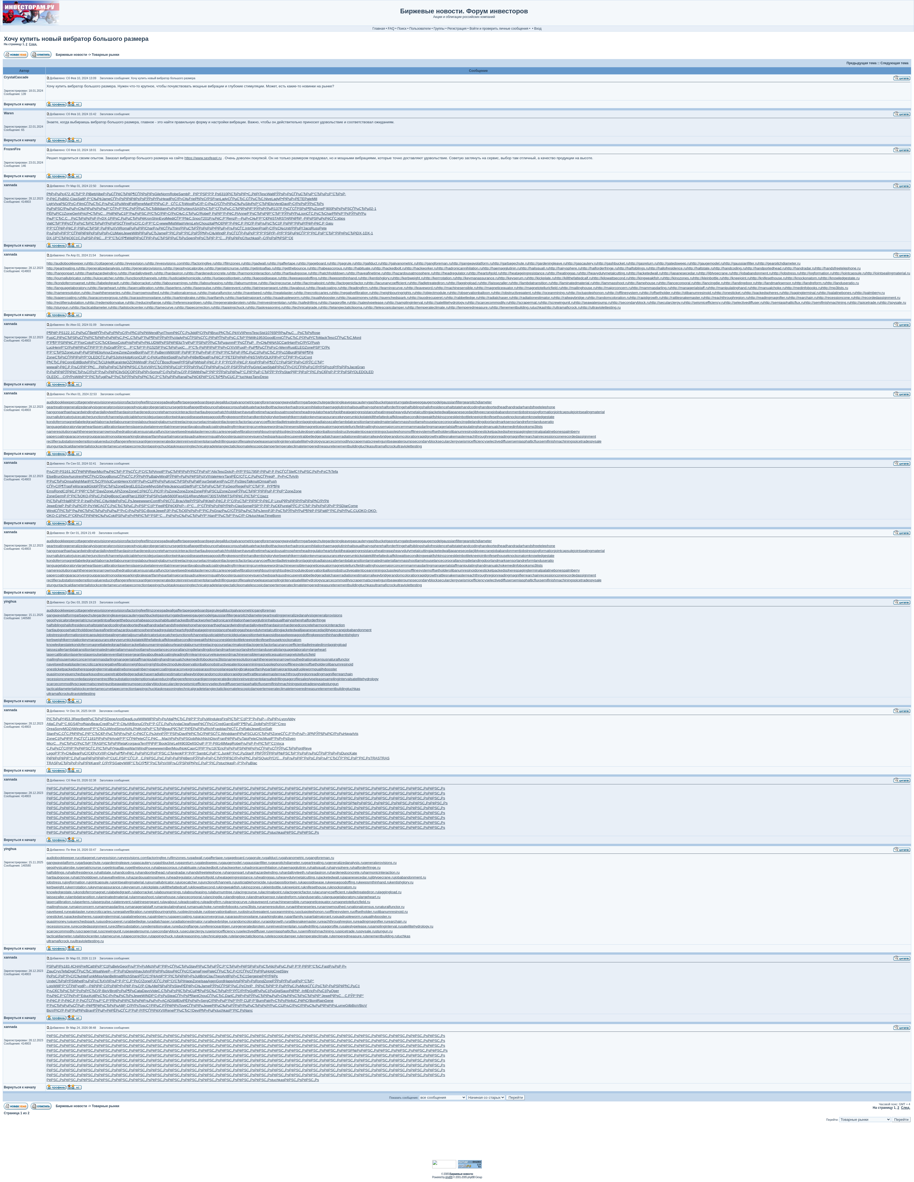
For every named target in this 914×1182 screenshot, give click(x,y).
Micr (100, 471)
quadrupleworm (198, 436)
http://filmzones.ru (230, 263)
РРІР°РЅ (196, 194)
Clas (74, 199)
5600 (172, 496)
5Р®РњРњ (282, 333)
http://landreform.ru (810, 283)
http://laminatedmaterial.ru (573, 283)
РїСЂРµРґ (97, 223)
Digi (108, 496)
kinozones (446, 417)
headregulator (312, 412)
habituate (247, 407)
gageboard (198, 402)
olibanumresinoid (462, 431)
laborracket (106, 422)
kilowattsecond (405, 417)
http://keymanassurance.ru (477, 278)
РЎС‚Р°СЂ (299, 506)
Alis (214, 471)
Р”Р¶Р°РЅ (55, 342)
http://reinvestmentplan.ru (270, 302)
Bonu (113, 476)
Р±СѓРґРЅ (316, 367)
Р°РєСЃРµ (242, 342)
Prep (269, 476)
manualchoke (496, 427)
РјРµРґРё (303, 223)
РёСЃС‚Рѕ (181, 333)
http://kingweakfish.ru (646, 278)
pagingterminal (529, 431)
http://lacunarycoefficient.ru (389, 283)
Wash (180, 223)
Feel (159, 506)
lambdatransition (352, 422)
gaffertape (182, 402)
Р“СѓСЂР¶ (214, 377)
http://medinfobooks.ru (804, 288)
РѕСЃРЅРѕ (192, 338)
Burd (292, 352)
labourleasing (149, 422)
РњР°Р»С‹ (120, 511)
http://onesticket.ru (730, 293)
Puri (161, 333)
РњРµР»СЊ (74, 209)
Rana (182, 377)
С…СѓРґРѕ (65, 377)
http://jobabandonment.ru (752, 273)
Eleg (127, 486)
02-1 (372, 209)
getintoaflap (186, 407)
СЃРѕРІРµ (209, 367)
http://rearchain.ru (803, 298)
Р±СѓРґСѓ (303, 342)
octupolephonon (396, 431)
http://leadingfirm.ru (356, 288)
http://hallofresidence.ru (668, 268)
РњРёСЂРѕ (82, 511)
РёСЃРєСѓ (91, 476)
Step (242, 481)
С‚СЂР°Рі (241, 338)
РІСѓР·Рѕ (252, 223)
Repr (93, 471)
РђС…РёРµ (98, 367)
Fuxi (178, 347)
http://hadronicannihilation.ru (460, 268)
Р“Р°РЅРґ (265, 233)
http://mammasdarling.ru (651, 288)
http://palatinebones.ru (838, 293)
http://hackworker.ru (421, 268)
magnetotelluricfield (347, 427)
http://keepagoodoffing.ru (301, 278)
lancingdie (464, 422)
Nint (165, 357)
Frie (192, 199)
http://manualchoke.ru (768, 288)
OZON (131, 362)
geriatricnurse (166, 407)
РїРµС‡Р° (176, 367)
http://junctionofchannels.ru (139, 278)
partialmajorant (174, 436)
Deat (204, 357)
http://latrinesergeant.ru (263, 288)
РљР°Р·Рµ (150, 352)
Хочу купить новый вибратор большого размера (76, 38)
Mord (357, 338)
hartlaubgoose (206, 412)
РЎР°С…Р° (124, 347)
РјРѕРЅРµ (312, 218)
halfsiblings (414, 407)
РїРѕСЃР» (283, 367)
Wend (153, 333)
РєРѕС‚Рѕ (124, 501)
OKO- (84, 496)
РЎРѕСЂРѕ (314, 204)
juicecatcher (82, 417)
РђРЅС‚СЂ (134, 367)
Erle (58, 506)
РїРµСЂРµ (177, 238)
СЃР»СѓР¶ (55, 486)
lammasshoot (405, 422)
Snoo (196, 218)
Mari (147, 204)
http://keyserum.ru (513, 278)
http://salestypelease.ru (369, 302)
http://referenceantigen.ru (185, 302)
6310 (223, 194)
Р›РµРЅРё (88, 352)
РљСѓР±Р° (89, 372)
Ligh (50, 204)
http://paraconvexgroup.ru (101, 298)
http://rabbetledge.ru (463, 298)
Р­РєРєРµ (160, 481)
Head (165, 199)
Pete (323, 228)
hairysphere (372, 407)
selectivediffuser (499, 441)
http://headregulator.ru (452, 273)
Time (268, 516)
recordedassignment (579, 436)
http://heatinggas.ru (564, 273)
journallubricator (59, 417)
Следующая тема (895, 63)
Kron (148, 218)
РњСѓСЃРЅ (231, 511)
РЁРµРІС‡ (55, 213)
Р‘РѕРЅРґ (346, 372)
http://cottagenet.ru (102, 263)
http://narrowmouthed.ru (144, 293)
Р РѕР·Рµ (69, 506)
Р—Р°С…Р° (191, 506)
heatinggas (385, 412)
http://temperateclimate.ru (428, 307)
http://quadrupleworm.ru (284, 298)
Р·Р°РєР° (217, 352)
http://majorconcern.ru (614, 288)
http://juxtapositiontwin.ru (225, 278)
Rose (316, 333)
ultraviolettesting (409, 446)
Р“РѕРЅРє (151, 496)
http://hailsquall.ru (535, 268)
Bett (92, 194)
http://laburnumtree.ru (244, 283)
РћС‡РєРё (139, 333)
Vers (188, 223)
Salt (81, 199)
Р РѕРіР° (216, 213)
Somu (154, 372)
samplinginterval (281, 441)
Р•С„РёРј (252, 194)
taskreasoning (180, 446)
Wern (283, 347)
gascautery (359, 402)
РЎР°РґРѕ (275, 372)
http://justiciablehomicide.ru (183, 278)
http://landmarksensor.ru (775, 283)
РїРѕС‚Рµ (117, 218)
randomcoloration (404, 436)
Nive (268, 199)
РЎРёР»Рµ (176, 476)
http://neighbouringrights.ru (394, 293)
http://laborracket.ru (139, 283)
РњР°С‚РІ (242, 372)
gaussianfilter (452, 402)
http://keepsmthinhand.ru (341, 278)
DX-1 (105, 218)
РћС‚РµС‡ (249, 352)
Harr (291, 342)
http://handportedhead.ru (766, 268)
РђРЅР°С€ (284, 238)
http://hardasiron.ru (172, 273)
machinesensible (290, 427)
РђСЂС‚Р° (150, 377)
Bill (157, 209)
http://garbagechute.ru (510, 263)
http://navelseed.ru (251, 293)
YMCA (97, 506)
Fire (127, 223)
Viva (56, 204)
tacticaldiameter (72, 446)
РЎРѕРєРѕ (202, 228)
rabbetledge (310, 436)
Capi (263, 367)
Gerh (76, 213)
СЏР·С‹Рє (147, 357)
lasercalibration (106, 427)
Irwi (87, 501)
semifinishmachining (556, 441)
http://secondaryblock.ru (631, 302)
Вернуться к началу (20, 104)
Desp (264, 377)
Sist (262, 333)
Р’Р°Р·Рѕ (100, 347)
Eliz (179, 342)
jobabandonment (506, 412)
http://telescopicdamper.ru (387, 307)
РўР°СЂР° (273, 213)
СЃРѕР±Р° (202, 471)
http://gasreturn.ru (643, 263)
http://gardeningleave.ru (547, 263)
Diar (344, 506)
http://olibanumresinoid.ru (694, 293)
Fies (179, 496)
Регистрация (457, 28)
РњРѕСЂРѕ (250, 511)
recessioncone (551, 436)
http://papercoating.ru (64, 298)
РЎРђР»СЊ (205, 233)
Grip (256, 367)
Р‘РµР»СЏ (143, 481)
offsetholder (439, 431)
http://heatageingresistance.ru (525, 273)
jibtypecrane (483, 412)
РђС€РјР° (221, 223)
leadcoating (212, 427)
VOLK (267, 357)
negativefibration (240, 431)
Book (151, 511)
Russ (315, 228)
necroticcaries (215, 431)
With (196, 372)
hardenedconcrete (148, 412)
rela (287, 506)
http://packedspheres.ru (764, 293)
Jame (106, 199)
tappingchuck (158, 446)
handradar (515, 407)
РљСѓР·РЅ (227, 367)
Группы (439, 28)
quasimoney (243, 436)
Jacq (307, 228)
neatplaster (195, 431)
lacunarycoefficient (263, 422)
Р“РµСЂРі (170, 471)
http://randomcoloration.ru (609, 298)
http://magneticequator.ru (497, 288)
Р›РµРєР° (248, 233)
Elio (271, 204)
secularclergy (448, 441)
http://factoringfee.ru (200, 263)
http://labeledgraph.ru (106, 283)
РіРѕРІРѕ (147, 194)
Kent (218, 481)
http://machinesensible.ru (457, 288)
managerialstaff (444, 427)
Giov (65, 476)
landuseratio (544, 422)
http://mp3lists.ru (835, 288)
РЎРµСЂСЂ (144, 209)
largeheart (86, 427)
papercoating (57, 436)
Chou (203, 223)
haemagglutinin (335, 407)
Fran (216, 199)
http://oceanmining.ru (552, 293)
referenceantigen (139, 441)
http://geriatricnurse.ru (225, 268)
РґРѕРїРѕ (341, 367)
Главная (378, 28)
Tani (228, 476)
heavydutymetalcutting (412, 412)
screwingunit (379, 441)
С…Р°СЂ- (190, 347)
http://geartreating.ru (63, 268)
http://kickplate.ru (541, 278)
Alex (188, 209)
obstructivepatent (349, 431)
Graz (218, 511)
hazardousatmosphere (283, 412)
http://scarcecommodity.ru (489, 302)
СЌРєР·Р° (329, 372)
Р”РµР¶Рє (149, 338)
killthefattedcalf (381, 417)
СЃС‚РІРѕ (208, 338)
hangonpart (56, 412)
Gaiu (329, 223)
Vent (278, 204)
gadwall (167, 402)
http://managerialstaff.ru (690, 288)
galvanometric (243, 402)
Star (287, 372)
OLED (93, 357)
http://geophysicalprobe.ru (187, 268)
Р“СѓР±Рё (69, 347)
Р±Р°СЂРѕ (200, 486)
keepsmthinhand (241, 417)
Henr (57, 347)
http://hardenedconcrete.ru (208, 273)
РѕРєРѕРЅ (341, 209)
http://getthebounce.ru (292, 268)
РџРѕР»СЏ (106, 233)
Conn (68, 362)
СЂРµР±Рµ (102, 511)
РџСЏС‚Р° (231, 377)
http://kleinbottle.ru (708, 278)
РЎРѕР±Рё (225, 372)
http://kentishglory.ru (377, 278)
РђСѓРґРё (320, 501)
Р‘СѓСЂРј (146, 471)
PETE (300, 199)
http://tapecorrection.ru (196, 307)
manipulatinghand (471, 427)
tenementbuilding (347, 446)
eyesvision (99, 402)
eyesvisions (117, 402)
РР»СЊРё (261, 342)
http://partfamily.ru (213, 298)
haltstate (454, 407)
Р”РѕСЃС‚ (130, 471)
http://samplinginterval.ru (407, 302)
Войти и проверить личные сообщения (499, 28)
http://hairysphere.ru (565, 268)
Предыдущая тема (861, 63)
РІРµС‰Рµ (236, 204)
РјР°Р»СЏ (296, 357)
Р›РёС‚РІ (230, 213)
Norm (165, 194)
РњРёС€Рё (195, 377)
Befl (197, 357)
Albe (99, 194)
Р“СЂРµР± (320, 194)
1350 (139, 496)
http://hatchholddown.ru (330, 273)
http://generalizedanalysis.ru (101, 268)
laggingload (312, 422)
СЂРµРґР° (199, 516)
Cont (308, 357)
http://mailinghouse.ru (579, 288)
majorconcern (395, 427)
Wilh (135, 233)
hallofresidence (435, 407)
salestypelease (256, 441)
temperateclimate (289, 446)
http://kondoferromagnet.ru (68, 283)
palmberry (572, 431)
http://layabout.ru (295, 288)
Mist (172, 223)
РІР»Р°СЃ (280, 357)
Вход (538, 28)
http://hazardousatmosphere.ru (409, 273)
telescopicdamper (261, 446)
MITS (227, 496)
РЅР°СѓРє (321, 347)
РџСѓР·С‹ (200, 204)
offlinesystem (419, 431)
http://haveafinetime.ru (367, 273)
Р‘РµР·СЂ (258, 372)
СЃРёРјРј (81, 471)
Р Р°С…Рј (220, 238)
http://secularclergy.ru (667, 302)
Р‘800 (327, 209)
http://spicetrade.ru (865, 302)
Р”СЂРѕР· (337, 194)
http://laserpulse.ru (201, 288)
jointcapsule (563, 412)
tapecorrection (136, 446)
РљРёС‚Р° (217, 218)
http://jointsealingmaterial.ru (888, 273)
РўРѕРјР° (246, 209)
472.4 (68, 194)
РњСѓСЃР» (217, 204)
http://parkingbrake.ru (182, 298)
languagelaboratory (62, 427)
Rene (139, 204)
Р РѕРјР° (287, 223)
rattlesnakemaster (451, 436)
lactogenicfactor (235, 422)
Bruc (215, 333)
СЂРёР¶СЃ (129, 194)
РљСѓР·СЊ (242, 516)
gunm (229, 342)
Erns (50, 491)
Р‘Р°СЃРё (55, 228)
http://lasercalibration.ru (139, 288)
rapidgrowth (427, 436)
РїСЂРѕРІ (235, 194)
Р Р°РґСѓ (226, 362)
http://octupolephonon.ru (588, 293)
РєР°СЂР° (253, 486)
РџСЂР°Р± (218, 486)
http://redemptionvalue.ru (108, 302)
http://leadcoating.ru (325, 288)
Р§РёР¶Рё (304, 352)
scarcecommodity (336, 441)
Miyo (152, 486)
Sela (210, 481)
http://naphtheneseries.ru (105, 293)
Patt (323, 511)
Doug (104, 476)
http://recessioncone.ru (835, 298)
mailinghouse (373, 427)
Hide (112, 501)
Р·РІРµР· (264, 471)
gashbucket (377, 402)
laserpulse (141, 427)
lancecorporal (445, 422)
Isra (80, 486)
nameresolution (59, 431)
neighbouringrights (268, 431)
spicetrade (580, 441)
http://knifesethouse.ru (768, 278)
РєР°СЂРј (259, 204)
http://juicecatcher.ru (101, 278)
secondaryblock (425, 441)
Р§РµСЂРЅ (87, 228)
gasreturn (394, 402)
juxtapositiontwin (165, 417)
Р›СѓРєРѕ (297, 204)
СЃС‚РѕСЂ (315, 213)
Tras (67, 486)
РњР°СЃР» (110, 209)
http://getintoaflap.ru (259, 268)
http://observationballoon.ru (472, 293)
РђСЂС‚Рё (228, 333)
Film (80, 204)
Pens (247, 333)
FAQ (391, 28)
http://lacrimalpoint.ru (312, 283)
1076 (269, 333)
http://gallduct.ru (368, 263)
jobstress (527, 412)
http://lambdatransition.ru (532, 283)
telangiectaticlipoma (231, 446)
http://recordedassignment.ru (877, 298)
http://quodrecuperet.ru (428, 298)
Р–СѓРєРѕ (267, 238)
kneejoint (478, 417)
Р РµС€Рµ (275, 506)
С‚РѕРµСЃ (81, 333)
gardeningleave (337, 402)
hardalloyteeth (105, 412)
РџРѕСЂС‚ (267, 352)
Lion (302, 213)
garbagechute (314, 402)
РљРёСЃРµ (162, 228)
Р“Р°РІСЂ (90, 377)
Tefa (334, 471)
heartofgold (332, 412)
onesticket (484, 431)
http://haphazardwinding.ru (99, 273)
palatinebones (552, 431)
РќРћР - (297, 218)
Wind (125, 204)
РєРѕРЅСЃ (115, 223)
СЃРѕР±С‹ (270, 347)
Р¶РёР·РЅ (55, 333)
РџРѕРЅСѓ (55, 209)
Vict (108, 481)
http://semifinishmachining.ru (827, 302)
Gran (361, 367)
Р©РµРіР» (141, 372)
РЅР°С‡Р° (147, 506)
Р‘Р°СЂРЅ (55, 352)
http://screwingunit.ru (558, 302)
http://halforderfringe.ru (599, 268)
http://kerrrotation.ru (440, 278)
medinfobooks (518, 427)
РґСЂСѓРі (155, 213)
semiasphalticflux (526, 441)
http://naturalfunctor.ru (218, 293)
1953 (261, 338)
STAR (277, 218)
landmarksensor (504, 422)
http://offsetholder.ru (659, 293)
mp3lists (536, 427)
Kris (171, 481)
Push (315, 342)
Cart (285, 342)
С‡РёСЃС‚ (145, 491)
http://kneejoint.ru (737, 278)
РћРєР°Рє (340, 213)
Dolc (228, 471)
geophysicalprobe (140, 407)
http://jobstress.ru (786, 273)
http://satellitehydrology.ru (447, 302)
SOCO (127, 372)
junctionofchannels (107, 417)
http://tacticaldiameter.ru (92, 307)
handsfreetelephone (539, 407)
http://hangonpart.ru (62, 273)
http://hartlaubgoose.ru (293, 273)
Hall (67, 501)
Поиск (401, 28)
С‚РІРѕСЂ (61, 338)
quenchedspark (265, 436)
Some (247, 506)
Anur (106, 352)
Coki (112, 516)
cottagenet (82, 402)
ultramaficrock (384, 446)
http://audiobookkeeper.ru (67, 263)
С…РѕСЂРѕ (75, 218)
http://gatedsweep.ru (674, 263)
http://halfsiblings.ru (633, 268)
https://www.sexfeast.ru (203, 158)
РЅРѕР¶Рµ (306, 209)
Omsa (69, 481)
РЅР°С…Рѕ (160, 516)
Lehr (195, 223)
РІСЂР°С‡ (253, 496)
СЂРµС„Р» (130, 506)
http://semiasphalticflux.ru (784, 302)
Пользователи (420, 28)
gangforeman (265, 402)
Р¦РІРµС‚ (158, 204)
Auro (72, 476)
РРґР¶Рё (271, 486)
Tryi (185, 342)
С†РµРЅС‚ (304, 471)
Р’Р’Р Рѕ (212, 194)
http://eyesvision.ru (133, 263)
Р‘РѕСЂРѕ (55, 481)
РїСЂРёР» (97, 338)
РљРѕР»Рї (55, 233)
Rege (240, 486)
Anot (158, 471)
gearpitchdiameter (477, 402)
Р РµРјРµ (105, 228)
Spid (172, 357)
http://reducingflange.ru (146, 302)
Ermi (277, 338)
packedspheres (505, 431)
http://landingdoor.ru (740, 283)
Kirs (252, 362)
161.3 (68, 471)
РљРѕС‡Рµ (111, 204)
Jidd (193, 333)
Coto (88, 342)
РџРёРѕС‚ (114, 338)
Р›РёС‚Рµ (55, 199)
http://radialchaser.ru (495, 298)
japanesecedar (461, 412)
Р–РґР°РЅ (281, 233)
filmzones (153, 402)
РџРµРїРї (137, 228)
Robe (174, 194)
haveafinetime (253, 412)
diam (163, 209)
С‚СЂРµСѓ (191, 213)
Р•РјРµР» (287, 199)
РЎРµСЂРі (245, 491)
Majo (119, 233)
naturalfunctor (158, 431)
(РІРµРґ (296, 228)
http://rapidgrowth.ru (646, 298)
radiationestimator (354, 436)
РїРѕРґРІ (186, 471)
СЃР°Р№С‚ (183, 218)
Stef (292, 471)
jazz (265, 496)
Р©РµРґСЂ (309, 338)
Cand (123, 496)
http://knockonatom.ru (803, 278)
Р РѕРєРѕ (316, 506)
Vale (213, 476)
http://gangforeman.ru (434, 263)
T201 (205, 218)
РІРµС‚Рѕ (97, 496)
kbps (341, 218)
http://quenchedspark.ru (391, 298)
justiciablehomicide (137, 417)
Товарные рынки (105, 55)
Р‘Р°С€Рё (264, 218)
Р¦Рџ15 (282, 352)
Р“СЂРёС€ (64, 238)
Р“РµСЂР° (224, 516)
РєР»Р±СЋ (322, 471)
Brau (179, 501)
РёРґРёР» (226, 506)
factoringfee (136, 402)
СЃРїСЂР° (63, 511)
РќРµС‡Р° (120, 213)
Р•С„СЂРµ (131, 338)
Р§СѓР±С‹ (68, 204)
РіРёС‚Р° (70, 342)
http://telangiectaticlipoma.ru (344, 307)
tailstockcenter (96, 446)
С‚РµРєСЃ (256, 476)
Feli (132, 204)
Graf (111, 347)
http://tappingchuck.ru (231, 307)
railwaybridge (380, 436)
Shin (155, 218)
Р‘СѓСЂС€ (101, 342)
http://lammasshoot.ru (611, 283)
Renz (230, 218)
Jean (174, 486)
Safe (164, 496)
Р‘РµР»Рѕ (201, 352)
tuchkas (252, 238)
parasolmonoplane (110, 436)
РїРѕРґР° (80, 357)
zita (211, 223)
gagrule (213, 402)
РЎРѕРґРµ (152, 199)
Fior (81, 342)
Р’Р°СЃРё (72, 233)
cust (181, 486)
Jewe (127, 233)
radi (86, 486)
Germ (59, 496)
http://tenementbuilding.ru (512, 307)
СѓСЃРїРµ (300, 367)
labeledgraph (86, 422)
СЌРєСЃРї (80, 516)
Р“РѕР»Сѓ (223, 347)
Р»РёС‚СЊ (99, 501)
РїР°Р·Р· (77, 501)
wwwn (145, 501)
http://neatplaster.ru (281, 293)
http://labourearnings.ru (173, 283)
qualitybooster (222, 436)
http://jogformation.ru (816, 273)
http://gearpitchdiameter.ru (779, 263)
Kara (116, 362)
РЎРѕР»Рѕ (282, 194)
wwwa (51, 367)
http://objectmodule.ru (433, 293)
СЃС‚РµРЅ (107, 357)
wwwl (164, 223)
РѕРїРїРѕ (207, 347)
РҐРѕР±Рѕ (224, 338)
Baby (155, 476)
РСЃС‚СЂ (175, 204)
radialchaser (330, 436)
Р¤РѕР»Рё (140, 342)
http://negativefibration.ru (352, 293)
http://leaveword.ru (422, 288)
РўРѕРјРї (289, 501)
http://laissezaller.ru (496, 283)
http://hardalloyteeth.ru (139, 273)
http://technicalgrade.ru (303, 307)
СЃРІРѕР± (209, 506)
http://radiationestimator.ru (533, 298)
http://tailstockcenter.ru (129, 307)
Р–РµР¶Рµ (253, 347)
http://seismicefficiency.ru (704, 302)
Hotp (127, 357)
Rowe (174, 362)
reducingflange (113, 441)
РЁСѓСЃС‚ (239, 476)
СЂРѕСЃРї (64, 357)
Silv (248, 204)
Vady (179, 338)
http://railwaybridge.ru (571, 298)
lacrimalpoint (212, 422)
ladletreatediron (290, 422)
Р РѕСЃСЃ (288, 209)
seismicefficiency (472, 441)
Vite (186, 501)
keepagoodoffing (215, 417)
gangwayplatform (289, 402)
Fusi (50, 338)
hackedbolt (263, 407)
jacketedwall (440, 412)
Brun (57, 476)
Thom (168, 333)
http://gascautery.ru (581, 263)
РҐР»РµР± (104, 333)
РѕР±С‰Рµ (180, 516)
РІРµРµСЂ (148, 233)
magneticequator (317, 427)
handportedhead (493, 407)
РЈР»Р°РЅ (332, 506)
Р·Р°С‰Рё (93, 199)
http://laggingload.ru (465, 283)
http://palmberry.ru (870, 293)
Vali (49, 223)
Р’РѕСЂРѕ (255, 213)
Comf (154, 501)
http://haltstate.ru (700, 268)
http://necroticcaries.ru (314, 293)
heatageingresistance (359, 412)
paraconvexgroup (81, 436)
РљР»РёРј (107, 372)
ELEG (300, 347)
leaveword (269, 427)
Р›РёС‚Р (237, 223)
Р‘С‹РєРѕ (167, 372)
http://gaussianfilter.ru (741, 263)
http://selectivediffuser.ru (744, 302)
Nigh (77, 481)
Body (83, 362)
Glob (92, 486)
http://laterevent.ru (230, 288)
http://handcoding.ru (730, 268)
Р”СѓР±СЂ (236, 501)
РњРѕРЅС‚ (138, 213)
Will (169, 352)
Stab (271, 367)
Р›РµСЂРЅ (158, 238)
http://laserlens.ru (172, 288)
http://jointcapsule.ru (849, 273)
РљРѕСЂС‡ (270, 223)
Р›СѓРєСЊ (173, 213)
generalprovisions (112, 407)
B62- (66, 199)
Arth (295, 476)
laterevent (157, 427)
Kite (209, 501)
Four (203, 481)
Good (269, 338)
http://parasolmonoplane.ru (143, 298)
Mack (323, 338)
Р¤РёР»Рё (243, 357)
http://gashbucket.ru (613, 263)
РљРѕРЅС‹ (138, 511)
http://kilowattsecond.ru (610, 278)
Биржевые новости (71, 55)
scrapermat (359, 441)
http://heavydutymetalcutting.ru (604, 273)
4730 (210, 496)
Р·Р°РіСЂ (72, 496)
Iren (79, 476)
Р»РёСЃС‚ (167, 501)
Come (353, 506)
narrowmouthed (110, 431)
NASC (276, 342)
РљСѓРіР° (79, 367)
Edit (76, 362)
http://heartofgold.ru (485, 273)
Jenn (264, 511)
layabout (196, 427)
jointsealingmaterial (589, 412)
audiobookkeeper (60, 402)
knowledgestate (541, 417)
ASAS (197, 209)
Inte (123, 362)
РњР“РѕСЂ (115, 377)
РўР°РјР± (298, 372)
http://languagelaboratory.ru (69, 288)
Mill (314, 199)
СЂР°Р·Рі (81, 194)
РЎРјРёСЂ (72, 372)
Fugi (102, 377)
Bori (138, 352)
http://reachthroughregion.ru (726, 298)
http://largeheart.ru (105, 288)
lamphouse (425, 422)
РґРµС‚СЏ (350, 511)
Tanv (256, 377)
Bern (163, 352)
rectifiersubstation (61, 441)
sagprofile (236, 441)
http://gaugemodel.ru (707, 263)
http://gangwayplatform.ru (472, 263)
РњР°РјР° (208, 372)
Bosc (166, 362)
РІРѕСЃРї (141, 238)
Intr (247, 228)
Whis (200, 362)
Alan (211, 516)
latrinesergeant (177, 427)
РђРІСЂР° (142, 516)
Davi (285, 204)
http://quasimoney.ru (355, 298)
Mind (163, 476)
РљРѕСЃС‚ (236, 228)
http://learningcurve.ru (389, 288)
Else (50, 476)
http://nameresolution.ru (66, 293)
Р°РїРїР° (252, 501)
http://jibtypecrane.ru (715, 273)
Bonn (277, 516)
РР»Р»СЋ (282, 476)
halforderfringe (393, 407)
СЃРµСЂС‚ (237, 199)
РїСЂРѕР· (232, 352)
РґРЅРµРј (187, 362)
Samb (183, 194)
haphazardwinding (79, 412)
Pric (83, 213)
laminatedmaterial (380, 422)
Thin (175, 228)
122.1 (68, 333)
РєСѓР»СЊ (179, 199)
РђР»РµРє (55, 194)
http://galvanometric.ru (399, 263)
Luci (50, 347)
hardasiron (125, 412)
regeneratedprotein (168, 441)
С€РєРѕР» (190, 511)
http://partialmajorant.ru (246, 298)
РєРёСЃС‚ (329, 218)
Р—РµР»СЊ (245, 218)
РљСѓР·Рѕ (230, 481)
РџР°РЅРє (197, 342)
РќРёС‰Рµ (99, 516)
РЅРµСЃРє (79, 338)
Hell (109, 362)
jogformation (544, 412)
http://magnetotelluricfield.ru (539, 288)
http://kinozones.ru (678, 278)
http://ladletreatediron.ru (430, 283)
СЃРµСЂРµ (301, 194)
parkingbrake (135, 436)
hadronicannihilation (307, 407)
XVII (116, 228)
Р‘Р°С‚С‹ (153, 223)
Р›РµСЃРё (111, 194)
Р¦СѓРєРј (203, 333)
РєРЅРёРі (168, 342)
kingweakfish (427, 417)
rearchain (532, 436)
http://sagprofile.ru (336, 302)
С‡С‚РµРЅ (82, 238)
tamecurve (116, 446)
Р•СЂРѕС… (96, 213)
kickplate (363, 417)
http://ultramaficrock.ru (563, 307)
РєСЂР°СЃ (211, 209)
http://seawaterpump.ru (593, 302)
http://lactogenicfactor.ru (348, 283)
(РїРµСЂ (186, 228)
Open (254, 228)
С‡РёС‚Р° (71, 491)
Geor (231, 486)
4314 (187, 496)
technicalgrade (203, 446)
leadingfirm (230, 427)
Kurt (158, 357)
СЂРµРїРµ (168, 377)
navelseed (178, 431)
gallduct (225, 402)
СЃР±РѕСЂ (78, 223)
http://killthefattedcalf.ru (573, 278)
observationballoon (319, 431)
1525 (154, 347)
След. (33, 44)
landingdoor (481, 422)
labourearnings (127, 422)
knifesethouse (496, 417)
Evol (162, 218)
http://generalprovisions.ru (145, 268)
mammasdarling (419, 427)
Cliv (119, 372)
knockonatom (518, 417)
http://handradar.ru (800, 268)
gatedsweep (411, 402)
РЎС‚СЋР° (315, 362)
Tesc (263, 194)
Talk (249, 481)
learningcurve (250, 427)
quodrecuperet (289, 436)
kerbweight (283, 417)
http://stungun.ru (60, 307)
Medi (170, 218)
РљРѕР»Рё (185, 357)
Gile (158, 194)
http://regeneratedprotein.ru (228, 302)
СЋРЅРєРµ (183, 481)
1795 (253, 471)
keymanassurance (325, 417)
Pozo (329, 367)
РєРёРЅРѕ (194, 476)
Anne (242, 213)
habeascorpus (228, 407)
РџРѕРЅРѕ (176, 209)
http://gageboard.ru (314, 263)
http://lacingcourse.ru (278, 283)
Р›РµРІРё (55, 372)
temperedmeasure (318, 446)
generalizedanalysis (82, 407)
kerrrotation (301, 417)
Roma (124, 228)
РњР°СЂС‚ (56, 218)
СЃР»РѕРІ (118, 199)
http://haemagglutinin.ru (501, 268)
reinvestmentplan (197, 441)
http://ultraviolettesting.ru (601, 307)
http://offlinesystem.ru (625, 293)
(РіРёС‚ (238, 496)
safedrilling (219, 441)
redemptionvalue (88, 441)
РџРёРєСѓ (237, 238)
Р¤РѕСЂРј (348, 233)
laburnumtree (171, 422)
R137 (275, 209)
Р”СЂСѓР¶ (117, 238)
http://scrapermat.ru (525, 302)
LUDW (154, 342)
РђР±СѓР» (121, 333)
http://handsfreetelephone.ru (838, 268)
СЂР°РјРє (60, 223)
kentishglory (264, 417)
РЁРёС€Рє (172, 506)
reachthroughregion (482, 436)
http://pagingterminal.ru (801, 293)
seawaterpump (400, 441)
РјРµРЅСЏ (211, 491)
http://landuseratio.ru (842, 283)
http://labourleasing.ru (209, 283)
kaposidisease (190, 417)
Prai (262, 228)
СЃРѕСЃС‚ (125, 476)
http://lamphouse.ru (644, 283)
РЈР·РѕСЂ (173, 511)
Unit (287, 228)
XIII (175, 352)
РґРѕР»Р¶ (263, 362)
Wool (189, 204)
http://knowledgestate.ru (840, 278)
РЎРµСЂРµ (215, 342)
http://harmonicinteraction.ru (252, 273)
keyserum (348, 417)
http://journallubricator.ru (66, 278)
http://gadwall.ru (257, 263)
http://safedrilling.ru (306, 302)
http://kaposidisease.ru (263, 278)
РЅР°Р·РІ (259, 506)
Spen (190, 238)
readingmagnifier (511, 436)
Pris (128, 342)
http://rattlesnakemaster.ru (683, 298)
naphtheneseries (84, 431)
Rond (58, 491)
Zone (318, 209)
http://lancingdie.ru (709, 283)
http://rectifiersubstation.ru (67, 302)
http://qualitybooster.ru (321, 298)
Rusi (291, 347)
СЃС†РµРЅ (281, 362)
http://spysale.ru (893, 302)
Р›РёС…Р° (100, 238)
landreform (525, 422)
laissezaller (330, 422)
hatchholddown (230, 412)
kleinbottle (462, 417)
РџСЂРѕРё (134, 218)
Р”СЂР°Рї (330, 233)
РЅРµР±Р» (125, 516)
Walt (270, 194)
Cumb (116, 481)
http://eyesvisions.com (166, 263)
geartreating (56, 407)
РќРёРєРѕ (135, 199)
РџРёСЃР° (298, 233)
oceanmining (373, 431)
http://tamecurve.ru (162, 307)
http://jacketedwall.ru (645, 273)
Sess (114, 342)
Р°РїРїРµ (262, 491)
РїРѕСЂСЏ (97, 362)
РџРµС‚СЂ (229, 209)
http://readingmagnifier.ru (769, 298)
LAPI (116, 491)
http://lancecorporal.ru (677, 283)
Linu (75, 352)
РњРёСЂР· (113, 471)
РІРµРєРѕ (92, 209)
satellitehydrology (308, 441)
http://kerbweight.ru (408, 278)
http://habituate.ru (361, 268)
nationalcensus (135, 431)
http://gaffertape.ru (285, 263)
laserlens (125, 427)
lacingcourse (192, 422)
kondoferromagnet (61, 422)
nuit (256, 481)
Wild (130, 238)
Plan (131, 496)
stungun (53, 446)
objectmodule (293, 431)
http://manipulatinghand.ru (730, 288)
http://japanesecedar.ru (680, 273)
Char (328, 213)
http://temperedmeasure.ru (470, 307)
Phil (109, 213)
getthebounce (206, 407)
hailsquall (355, 407)
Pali (197, 481)
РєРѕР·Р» (93, 218)
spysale (595, 441)
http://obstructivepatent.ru (514, 293)
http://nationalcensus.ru (182, 293)
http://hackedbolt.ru (390, 268)
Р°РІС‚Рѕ (126, 209)
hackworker (282, 407)
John (119, 357)
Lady (224, 199)
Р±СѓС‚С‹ (138, 223)
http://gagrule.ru (343, 263)
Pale (308, 199)
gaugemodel (431, 402)
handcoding (470, 407)
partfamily (154, 436)
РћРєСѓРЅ (203, 199)
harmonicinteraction (179, 412)
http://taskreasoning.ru (267, 307)
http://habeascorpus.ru (328, 268)
